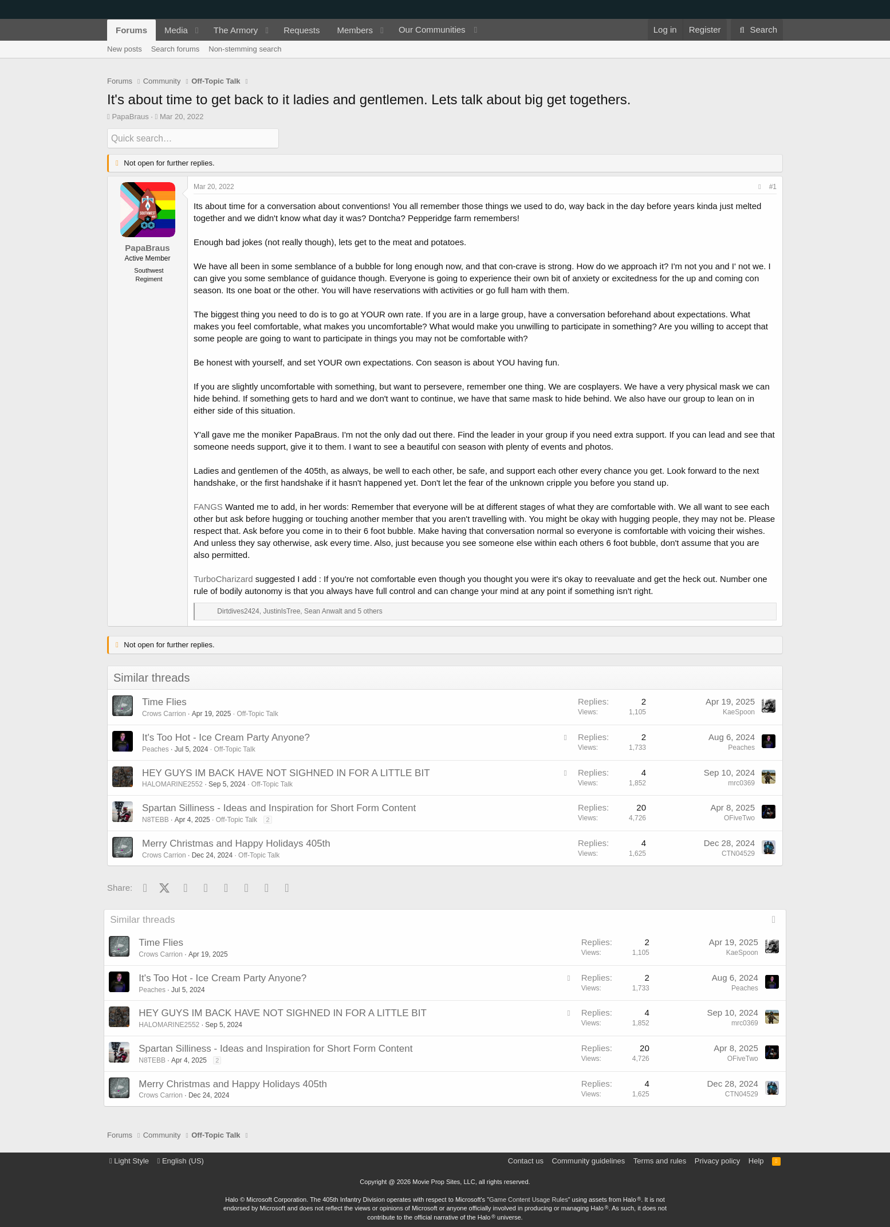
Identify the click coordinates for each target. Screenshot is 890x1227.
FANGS (208, 507)
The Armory (236, 30)
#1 (773, 187)
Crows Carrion (164, 713)
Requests (301, 30)
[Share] (759, 187)
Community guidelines (588, 1160)
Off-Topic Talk (257, 713)
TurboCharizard (223, 579)
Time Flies (164, 702)
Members (355, 30)
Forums (131, 30)
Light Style (129, 1160)
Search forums (175, 49)
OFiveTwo (739, 817)
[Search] (757, 30)
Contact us (526, 1160)
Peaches (155, 749)
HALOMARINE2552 (172, 784)
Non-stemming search (244, 49)
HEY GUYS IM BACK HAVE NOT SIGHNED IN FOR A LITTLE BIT (286, 772)
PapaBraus (130, 116)
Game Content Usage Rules (528, 1198)
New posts (124, 49)
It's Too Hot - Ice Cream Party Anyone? (226, 737)
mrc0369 (741, 782)
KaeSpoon (739, 712)
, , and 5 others (299, 611)
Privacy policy (717, 1160)
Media (176, 30)
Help (756, 1160)
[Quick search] (193, 138)
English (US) (180, 1160)
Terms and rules (659, 1160)
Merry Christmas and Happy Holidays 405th (236, 842)
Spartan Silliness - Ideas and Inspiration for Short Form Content (279, 807)
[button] (197, 30)
